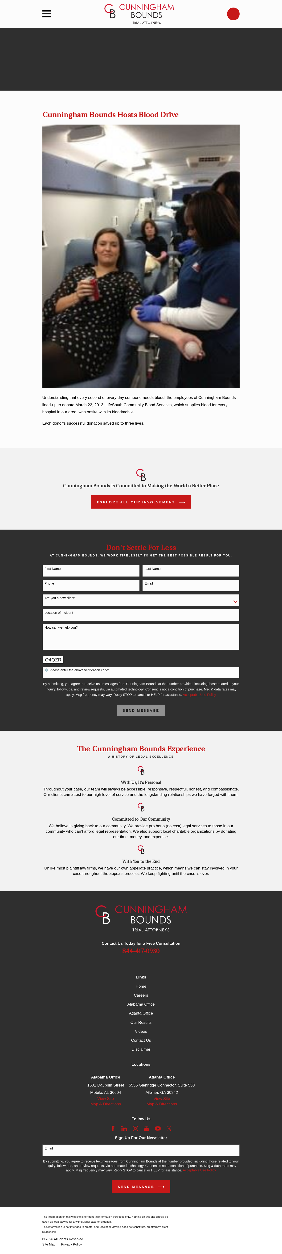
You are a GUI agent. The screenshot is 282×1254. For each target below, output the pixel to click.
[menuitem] (49, 1244)
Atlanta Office (141, 1013)
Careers (141, 995)
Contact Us (141, 1040)
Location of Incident (59, 612)
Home (141, 986)
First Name (53, 569)
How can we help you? (61, 627)
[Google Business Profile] (146, 1128)
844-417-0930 (140, 951)
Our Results (141, 1022)
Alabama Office (141, 1004)
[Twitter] (169, 1128)
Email (149, 583)
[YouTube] (158, 1128)
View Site (105, 1098)
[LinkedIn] (124, 1128)
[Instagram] (135, 1128)
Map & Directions (105, 1104)
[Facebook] (113, 1128)
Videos (141, 1031)
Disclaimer (141, 1049)
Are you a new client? (60, 598)
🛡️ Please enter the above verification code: (77, 670)
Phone (49, 583)
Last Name (153, 569)
